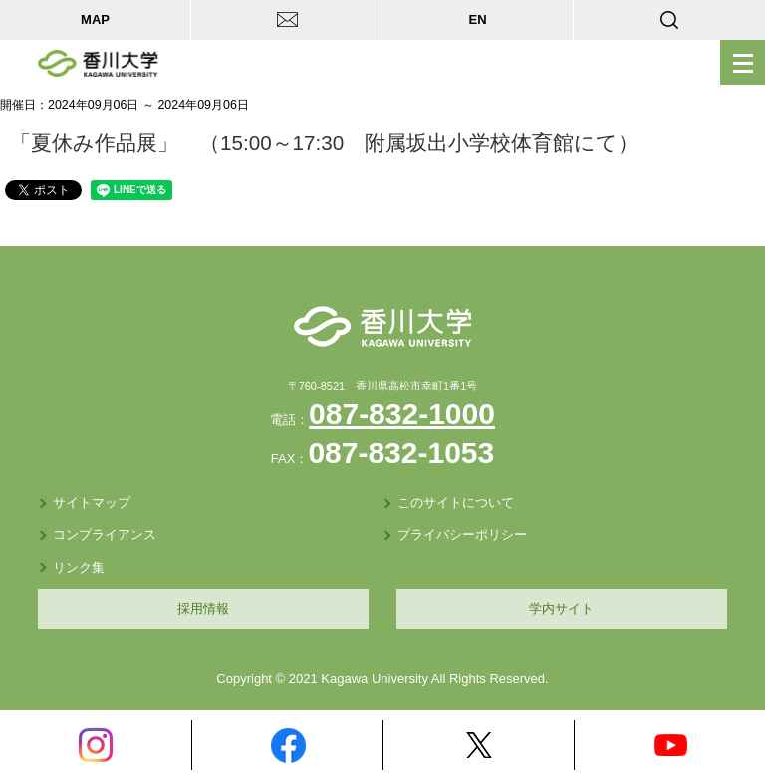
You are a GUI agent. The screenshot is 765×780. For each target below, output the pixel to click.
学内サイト (561, 608)
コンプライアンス (104, 534)
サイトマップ (91, 502)
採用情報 (203, 608)
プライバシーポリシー (462, 534)
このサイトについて (455, 502)
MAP (95, 19)
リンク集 (79, 567)
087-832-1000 (402, 413)
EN (477, 19)
